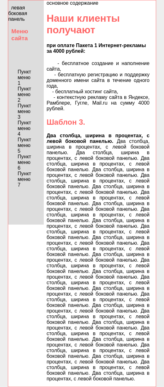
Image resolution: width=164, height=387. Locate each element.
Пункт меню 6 (24, 162)
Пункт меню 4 (24, 128)
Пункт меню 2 (24, 94)
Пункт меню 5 (24, 145)
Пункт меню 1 (24, 77)
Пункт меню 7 (24, 179)
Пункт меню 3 (24, 111)
